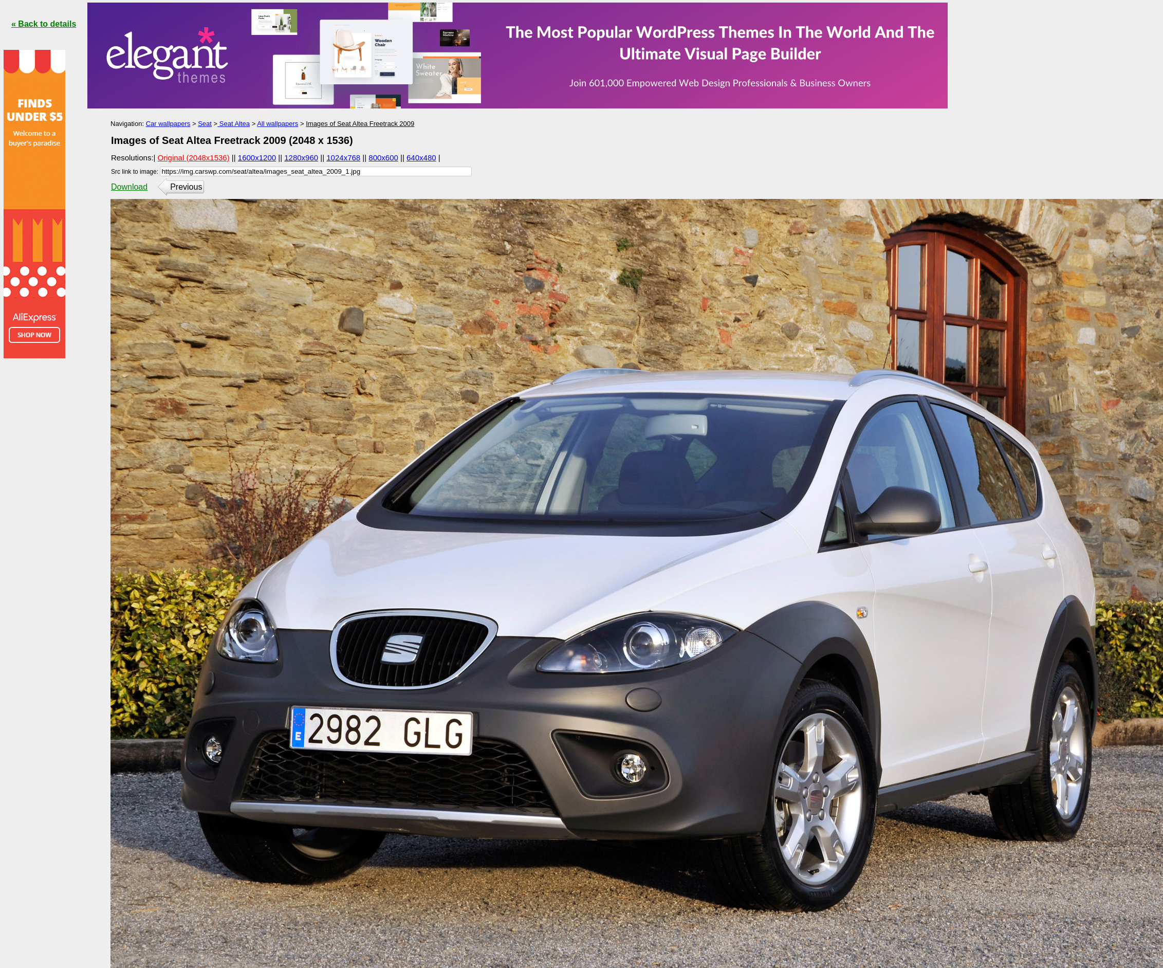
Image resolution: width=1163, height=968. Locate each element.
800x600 (383, 157)
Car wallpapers (168, 123)
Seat (205, 123)
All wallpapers (277, 123)
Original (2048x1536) (194, 157)
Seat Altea (233, 123)
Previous (186, 186)
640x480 (421, 157)
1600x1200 (257, 157)
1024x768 (343, 157)
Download (129, 186)
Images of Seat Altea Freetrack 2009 (360, 123)
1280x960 (301, 157)
